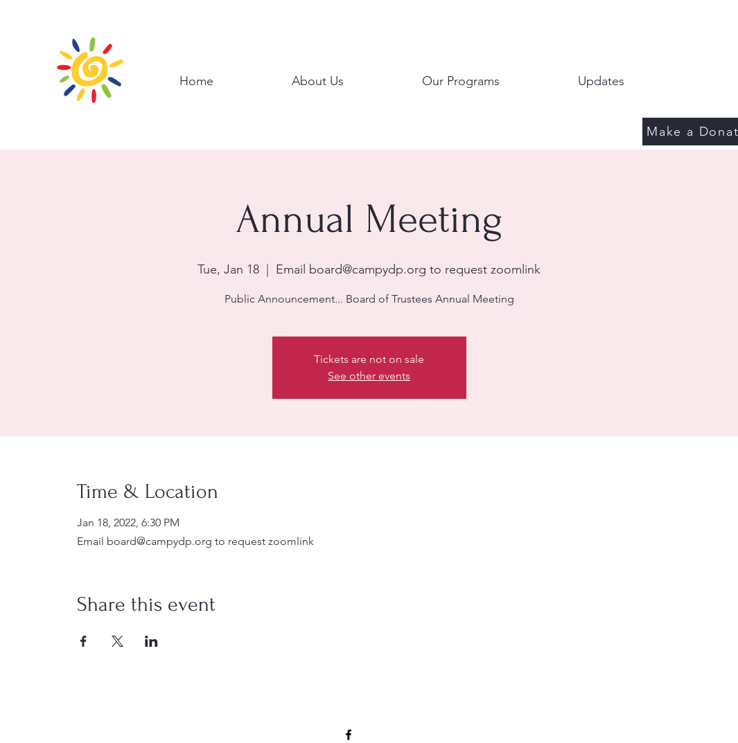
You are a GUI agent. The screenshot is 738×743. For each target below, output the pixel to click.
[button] (318, 75)
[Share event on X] (117, 641)
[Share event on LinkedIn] (151, 641)
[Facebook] (348, 735)
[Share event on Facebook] (83, 641)
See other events (369, 375)
